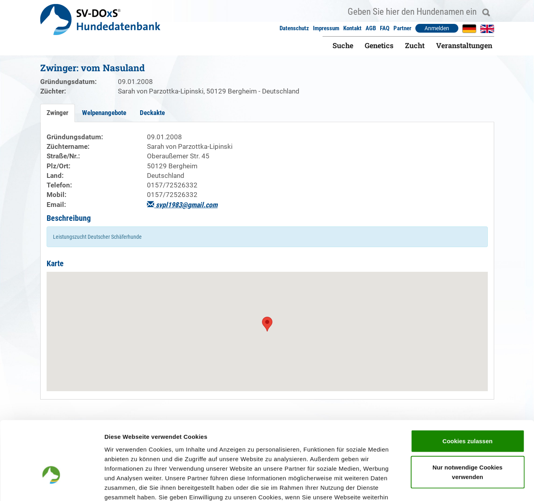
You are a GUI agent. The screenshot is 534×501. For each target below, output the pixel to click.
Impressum (326, 28)
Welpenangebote (104, 113)
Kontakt (352, 28)
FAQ (384, 28)
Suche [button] (343, 45)
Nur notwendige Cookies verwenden (467, 419)
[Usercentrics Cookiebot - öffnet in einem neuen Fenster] (51, 485)
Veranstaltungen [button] (464, 45)
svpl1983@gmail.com (182, 205)
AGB (371, 28)
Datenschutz (294, 28)
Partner (402, 28)
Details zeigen (423, 485)
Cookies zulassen (467, 387)
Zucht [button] (414, 45)
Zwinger (57, 113)
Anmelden (436, 28)
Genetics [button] (379, 45)
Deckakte (152, 113)
